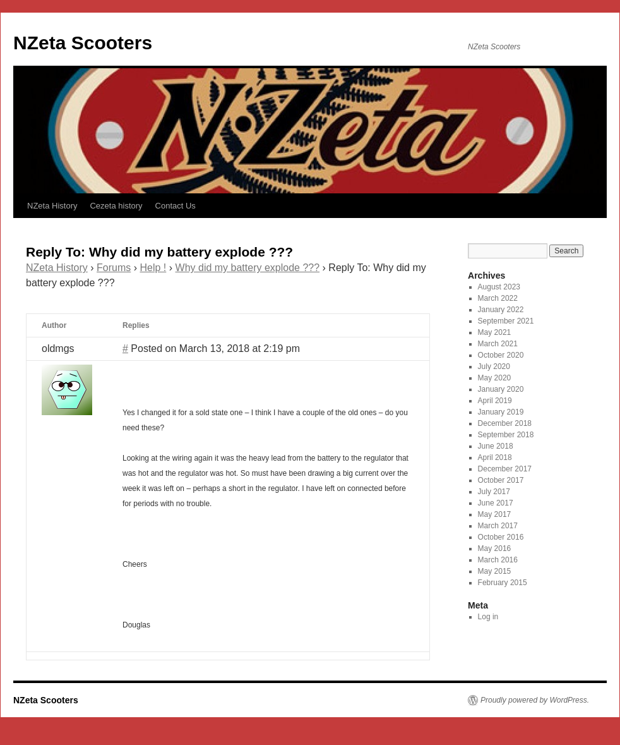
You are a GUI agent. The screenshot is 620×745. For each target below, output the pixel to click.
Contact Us (175, 205)
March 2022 (498, 298)
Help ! (153, 267)
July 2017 (494, 491)
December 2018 (505, 423)
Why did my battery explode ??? (248, 267)
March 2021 (498, 343)
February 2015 (502, 582)
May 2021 (494, 332)
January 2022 (501, 309)
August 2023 (499, 286)
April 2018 (495, 457)
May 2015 (494, 571)
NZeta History (52, 205)
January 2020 (501, 389)
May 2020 (494, 377)
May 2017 (494, 514)
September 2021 (506, 321)
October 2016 (501, 537)
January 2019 (501, 412)
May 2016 (494, 548)
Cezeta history (116, 205)
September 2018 (506, 434)
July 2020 (494, 366)
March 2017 (498, 525)
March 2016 (498, 559)
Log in (488, 616)
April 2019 (495, 400)
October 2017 (501, 480)
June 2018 (495, 446)
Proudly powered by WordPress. (534, 700)
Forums (114, 267)
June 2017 (495, 503)
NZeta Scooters (82, 42)
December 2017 (505, 468)
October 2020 (501, 355)
